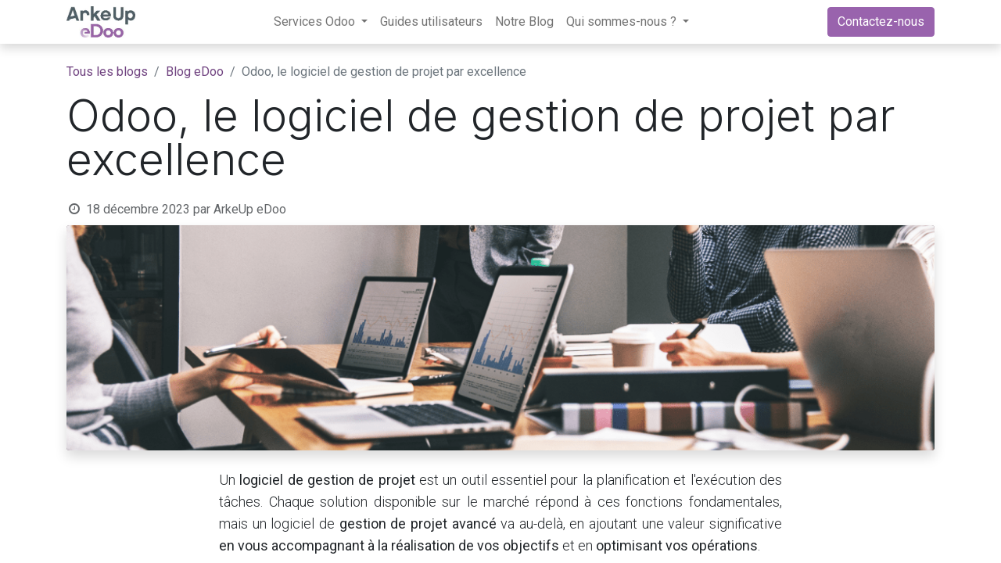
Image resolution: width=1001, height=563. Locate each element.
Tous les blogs (107, 71)
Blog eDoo (195, 71)
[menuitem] (431, 22)
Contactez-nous (881, 21)
